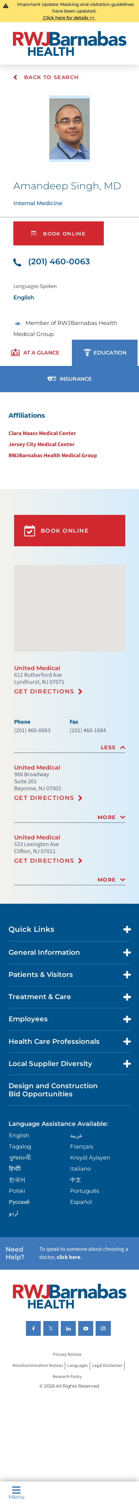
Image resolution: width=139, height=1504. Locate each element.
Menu (16, 1493)
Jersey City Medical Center (42, 444)
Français (81, 1146)
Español (81, 1201)
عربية (76, 1135)
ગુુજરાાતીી (20, 1157)
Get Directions (44, 691)
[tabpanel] (69, 435)
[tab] (69, 747)
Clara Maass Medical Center (42, 433)
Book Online (58, 234)
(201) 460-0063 (51, 261)
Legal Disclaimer (107, 1365)
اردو (13, 1212)
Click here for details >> (69, 17)
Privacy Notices (67, 1354)
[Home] (69, 43)
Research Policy (67, 1377)
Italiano (80, 1168)
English (19, 1135)
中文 (75, 1179)
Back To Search (46, 77)
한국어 (17, 1179)
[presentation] (35, 353)
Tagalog (20, 1146)
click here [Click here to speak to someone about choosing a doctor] (68, 1257)
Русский (19, 1201)
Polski (17, 1190)
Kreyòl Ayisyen (90, 1157)
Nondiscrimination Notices (38, 1365)
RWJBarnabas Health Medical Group (53, 455)
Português (84, 1190)
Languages (77, 1365)
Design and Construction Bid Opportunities (53, 1090)
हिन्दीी (15, 1168)
